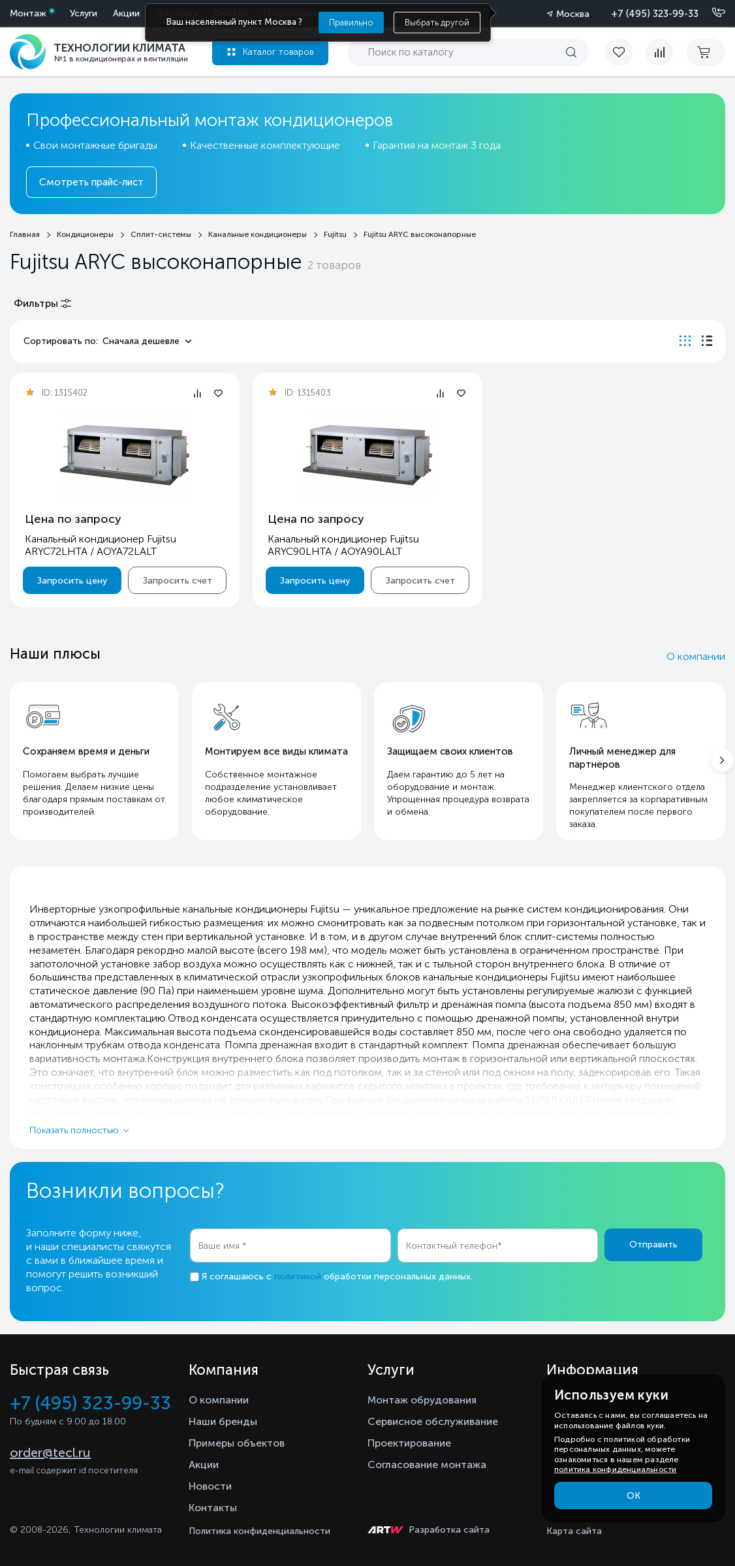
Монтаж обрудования (422, 1400)
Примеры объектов (237, 1443)
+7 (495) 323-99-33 (654, 14)
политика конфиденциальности (615, 1469)
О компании (695, 656)
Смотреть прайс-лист (91, 182)
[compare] (659, 52)
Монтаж (28, 13)
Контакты (213, 1507)
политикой (297, 1276)
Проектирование (409, 1443)
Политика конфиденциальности (259, 1531)
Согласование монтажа (426, 1464)
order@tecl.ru (50, 1452)
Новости (210, 1486)
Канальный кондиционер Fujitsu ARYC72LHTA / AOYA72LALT (100, 545)
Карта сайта (574, 1531)
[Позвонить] (710, 13)
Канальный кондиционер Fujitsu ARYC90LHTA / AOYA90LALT (343, 545)
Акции (126, 13)
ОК (633, 1495)
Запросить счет (177, 580)
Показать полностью (74, 1130)
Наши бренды (223, 1421)
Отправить (653, 1244)
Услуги (83, 13)
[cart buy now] (705, 52)
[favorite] (625, 52)
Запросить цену (72, 580)
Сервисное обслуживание (432, 1421)
